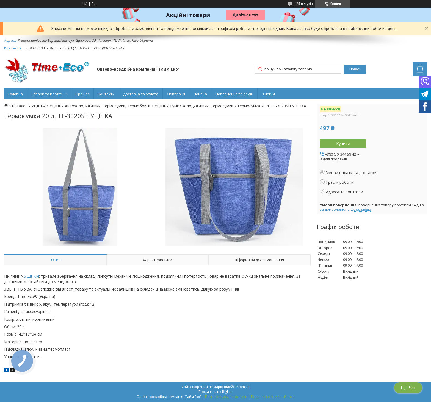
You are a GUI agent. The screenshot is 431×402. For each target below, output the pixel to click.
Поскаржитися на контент (226, 396)
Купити (343, 143)
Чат (408, 387)
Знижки (268, 93)
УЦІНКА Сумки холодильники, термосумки (193, 106)
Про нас (82, 93)
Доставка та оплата (140, 93)
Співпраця (176, 93)
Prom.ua (243, 386)
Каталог (19, 106)
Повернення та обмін (234, 93)
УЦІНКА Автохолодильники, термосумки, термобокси (99, 106)
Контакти (106, 93)
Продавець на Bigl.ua (215, 391)
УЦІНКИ (31, 276)
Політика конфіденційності (273, 396)
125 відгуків (303, 3)
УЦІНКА (38, 106)
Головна (15, 93)
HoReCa (200, 93)
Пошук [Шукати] (354, 69)
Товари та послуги (47, 93)
